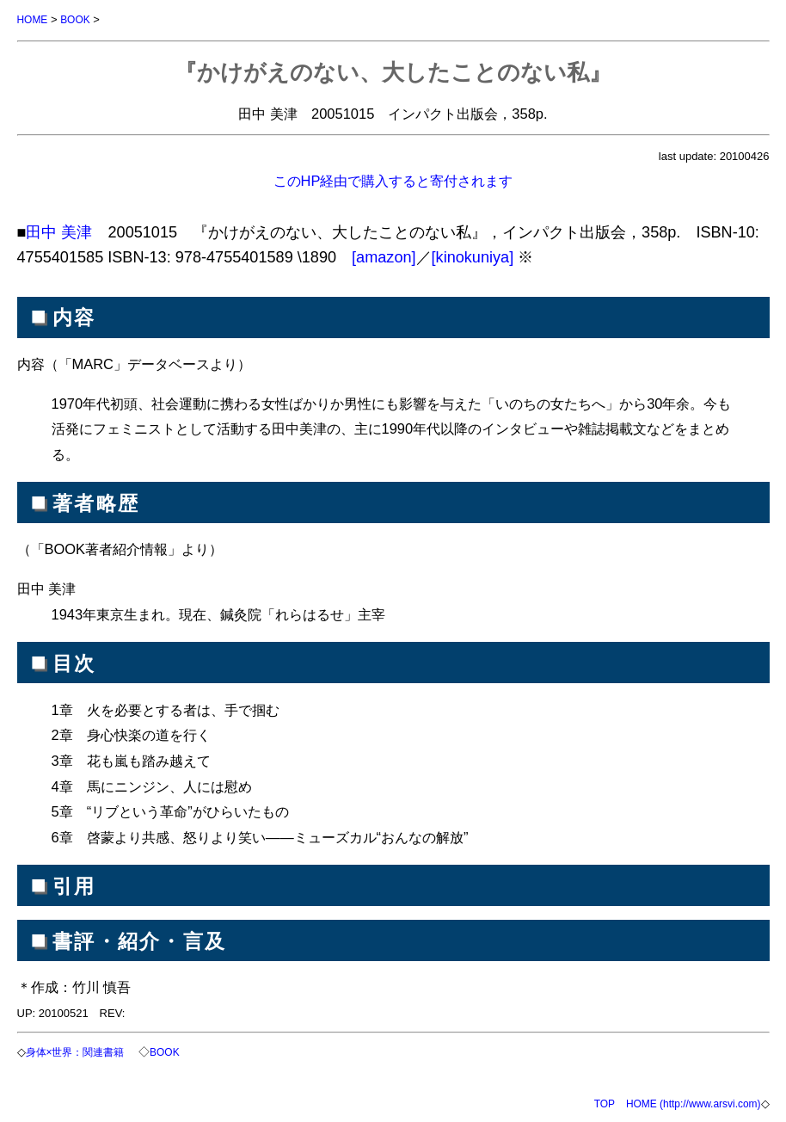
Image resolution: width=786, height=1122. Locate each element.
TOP (589, 1101)
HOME (34, 19)
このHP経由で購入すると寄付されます (393, 180)
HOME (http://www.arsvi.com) (684, 1101)
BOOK (79, 19)
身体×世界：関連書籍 (82, 1051)
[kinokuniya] (473, 256)
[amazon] (384, 256)
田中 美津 (59, 231)
